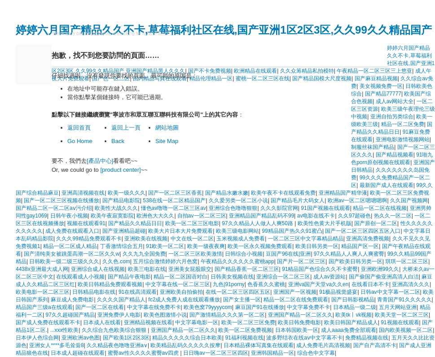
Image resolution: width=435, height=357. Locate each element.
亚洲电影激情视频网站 (403, 139)
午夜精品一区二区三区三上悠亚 (374, 71)
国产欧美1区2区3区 (126, 338)
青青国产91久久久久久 (404, 299)
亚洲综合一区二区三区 (283, 277)
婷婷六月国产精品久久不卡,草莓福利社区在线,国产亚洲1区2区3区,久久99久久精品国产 (224, 30)
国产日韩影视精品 (352, 299)
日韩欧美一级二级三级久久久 (64, 261)
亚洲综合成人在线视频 (98, 269)
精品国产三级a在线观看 (44, 307)
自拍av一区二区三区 (201, 216)
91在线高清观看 (138, 292)
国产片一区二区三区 (301, 261)
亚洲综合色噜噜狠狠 (233, 208)
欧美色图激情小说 (165, 315)
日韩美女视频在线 (232, 277)
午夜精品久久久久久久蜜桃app (237, 261)
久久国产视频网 (409, 200)
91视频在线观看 (400, 322)
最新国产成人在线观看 (386, 185)
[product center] (120, 169)
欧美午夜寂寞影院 (112, 216)
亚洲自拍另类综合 (391, 116)
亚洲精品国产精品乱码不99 (261, 216)
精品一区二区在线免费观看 (296, 299)
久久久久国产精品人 (121, 299)
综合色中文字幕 (316, 353)
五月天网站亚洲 (398, 307)
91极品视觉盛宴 (338, 292)
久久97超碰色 (354, 216)
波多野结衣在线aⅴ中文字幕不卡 (304, 338)
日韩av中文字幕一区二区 (390, 292)
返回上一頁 (126, 127)
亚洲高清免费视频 (367, 238)
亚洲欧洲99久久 (380, 269)
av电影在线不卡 (316, 216)
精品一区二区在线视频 (380, 208)
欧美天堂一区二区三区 (402, 315)
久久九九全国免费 (144, 254)
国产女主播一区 (242, 299)
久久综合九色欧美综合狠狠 (115, 330)
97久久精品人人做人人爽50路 (258, 223)
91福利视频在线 (244, 338)
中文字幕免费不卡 (308, 307)
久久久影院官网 (279, 208)
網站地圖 (167, 127)
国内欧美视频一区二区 (406, 330)
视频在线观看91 (86, 223)
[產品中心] (100, 160)
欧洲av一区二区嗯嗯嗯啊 (357, 200)
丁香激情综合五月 (121, 246)
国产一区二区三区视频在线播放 (61, 200)
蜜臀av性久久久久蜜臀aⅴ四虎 (144, 353)
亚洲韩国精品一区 (272, 353)
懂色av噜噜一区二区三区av (173, 208)
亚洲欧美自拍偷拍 (181, 292)
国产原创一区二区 (375, 223)
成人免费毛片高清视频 (323, 345)
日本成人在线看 (102, 322)
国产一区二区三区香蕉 (175, 193)
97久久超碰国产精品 (69, 315)
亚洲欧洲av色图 (81, 338)
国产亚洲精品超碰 (123, 231)
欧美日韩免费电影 (299, 322)
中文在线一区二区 (192, 238)
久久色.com (116, 261)
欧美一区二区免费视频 (245, 330)
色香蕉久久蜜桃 (266, 284)
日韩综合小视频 (244, 254)
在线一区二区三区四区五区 (238, 292)
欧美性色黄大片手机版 (325, 223)
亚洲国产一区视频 (294, 292)
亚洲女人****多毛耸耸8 (56, 345)
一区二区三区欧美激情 (195, 254)
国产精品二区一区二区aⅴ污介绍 (54, 208)
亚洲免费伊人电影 (119, 315)
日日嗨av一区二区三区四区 (215, 353)
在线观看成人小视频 (80, 277)
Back (117, 141)
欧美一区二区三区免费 (248, 322)
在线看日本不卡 (370, 284)
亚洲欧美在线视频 (145, 238)
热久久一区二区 (393, 216)
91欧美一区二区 (165, 246)
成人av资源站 (329, 277)
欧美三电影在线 (147, 269)
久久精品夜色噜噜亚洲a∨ (117, 345)
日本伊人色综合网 (37, 338)
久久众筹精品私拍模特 (307, 71)
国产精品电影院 (121, 200)
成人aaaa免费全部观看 (348, 330)
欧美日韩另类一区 (316, 246)
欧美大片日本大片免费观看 (180, 231)
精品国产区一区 (360, 246)
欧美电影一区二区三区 (43, 292)
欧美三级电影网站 (237, 231)
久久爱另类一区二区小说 (238, 200)
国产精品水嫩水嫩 (226, 193)
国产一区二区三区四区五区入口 (362, 231)
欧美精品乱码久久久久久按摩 (185, 345)
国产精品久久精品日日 (135, 223)
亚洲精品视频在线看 (148, 322)
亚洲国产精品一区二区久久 (300, 315)
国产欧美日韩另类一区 (355, 261)
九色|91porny (228, 284)
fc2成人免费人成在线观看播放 (184, 299)
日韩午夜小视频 (69, 216)
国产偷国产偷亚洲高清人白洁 (384, 277)
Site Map (166, 141)
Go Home (79, 141)
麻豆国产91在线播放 (259, 307)
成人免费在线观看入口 (72, 231)
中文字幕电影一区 (196, 322)
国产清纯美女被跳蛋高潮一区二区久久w (71, 254)
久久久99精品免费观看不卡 (88, 238)
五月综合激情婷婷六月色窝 (165, 261)
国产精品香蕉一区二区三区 (247, 269)
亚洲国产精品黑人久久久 (155, 71)
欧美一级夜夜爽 (206, 246)
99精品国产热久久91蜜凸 (292, 231)
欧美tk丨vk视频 (353, 315)
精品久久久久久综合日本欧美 (187, 338)
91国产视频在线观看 (325, 208)
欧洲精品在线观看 (255, 71)
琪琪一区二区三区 (406, 261)
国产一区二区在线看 (99, 307)
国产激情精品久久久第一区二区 (227, 315)
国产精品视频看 (394, 155)
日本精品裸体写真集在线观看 (259, 345)
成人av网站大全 (395, 101)
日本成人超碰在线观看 (78, 353)
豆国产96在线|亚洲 (288, 254)
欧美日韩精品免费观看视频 (110, 284)
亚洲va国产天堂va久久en (318, 284)
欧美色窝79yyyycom (208, 307)
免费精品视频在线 (366, 338)
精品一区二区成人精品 (70, 246)
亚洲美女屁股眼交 (189, 269)
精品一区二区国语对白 (180, 277)
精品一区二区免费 (402, 124)
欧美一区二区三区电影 (192, 223)
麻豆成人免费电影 (72, 299)
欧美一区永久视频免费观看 (260, 246)
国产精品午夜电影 (129, 277)
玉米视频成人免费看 (240, 238)
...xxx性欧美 (64, 330)
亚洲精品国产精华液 (343, 193)
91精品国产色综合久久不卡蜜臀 (320, 269)
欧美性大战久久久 (116, 208)
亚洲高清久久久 (411, 284)
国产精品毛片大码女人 (298, 200)
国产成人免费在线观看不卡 (48, 322)
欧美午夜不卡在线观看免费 (283, 193)
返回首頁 (79, 127)
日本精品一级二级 (354, 307)
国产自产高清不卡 (374, 345)
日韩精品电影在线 (93, 292)
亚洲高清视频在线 (83, 193)
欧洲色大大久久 (155, 216)
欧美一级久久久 (126, 193)
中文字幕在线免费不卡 (154, 307)
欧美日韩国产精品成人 (351, 322)
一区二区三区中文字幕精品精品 (305, 238)
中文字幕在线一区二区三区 (177, 284)
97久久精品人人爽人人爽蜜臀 (349, 254)
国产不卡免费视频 (209, 71)
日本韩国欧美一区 (296, 330)
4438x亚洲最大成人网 (42, 269)
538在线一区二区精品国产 (174, 200)
